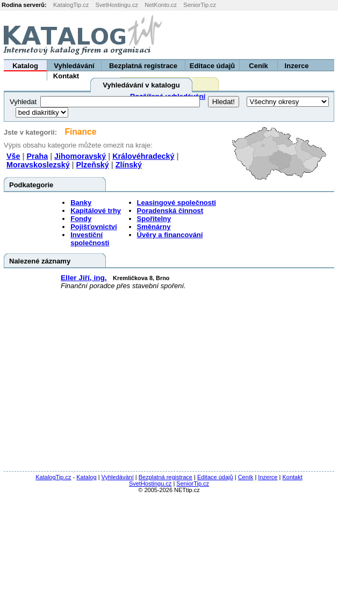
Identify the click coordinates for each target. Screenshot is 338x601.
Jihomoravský (80, 156)
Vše (13, 156)
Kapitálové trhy (95, 211)
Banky (80, 203)
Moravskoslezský (38, 164)
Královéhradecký (143, 156)
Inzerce (297, 66)
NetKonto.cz (161, 5)
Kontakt (66, 76)
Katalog (25, 66)
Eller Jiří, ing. (84, 278)
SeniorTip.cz (199, 5)
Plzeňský (92, 164)
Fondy (80, 219)
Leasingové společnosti (176, 203)
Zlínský (129, 164)
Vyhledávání (74, 66)
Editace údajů (212, 66)
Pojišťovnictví (93, 227)
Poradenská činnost (170, 211)
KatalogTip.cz (71, 5)
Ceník (258, 66)
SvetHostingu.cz (116, 5)
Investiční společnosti (89, 239)
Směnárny (154, 227)
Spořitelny (154, 219)
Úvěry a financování (170, 235)
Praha (37, 156)
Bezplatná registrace (143, 66)
